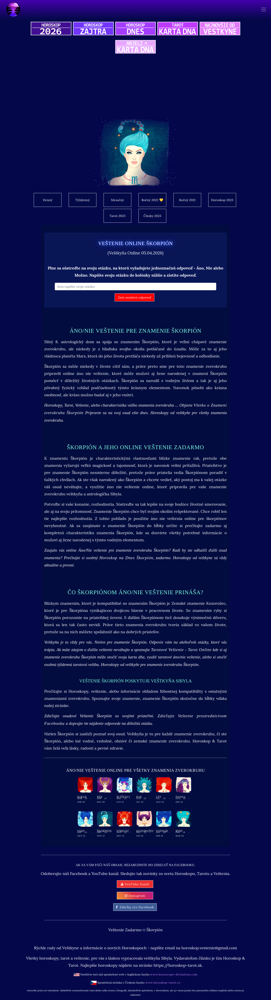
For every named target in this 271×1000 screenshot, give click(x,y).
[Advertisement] (147, 88)
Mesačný (117, 200)
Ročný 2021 (187, 200)
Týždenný (82, 200)
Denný (47, 200)
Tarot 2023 (117, 216)
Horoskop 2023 (222, 200)
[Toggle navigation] (263, 9)
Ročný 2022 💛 (152, 200)
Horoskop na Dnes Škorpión (126, 557)
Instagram (135, 896)
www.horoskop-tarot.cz (162, 982)
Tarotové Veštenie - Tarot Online (181, 649)
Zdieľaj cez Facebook (135, 907)
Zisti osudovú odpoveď (134, 297)
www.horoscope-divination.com (173, 974)
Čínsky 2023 (152, 216)
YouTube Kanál (135, 884)
